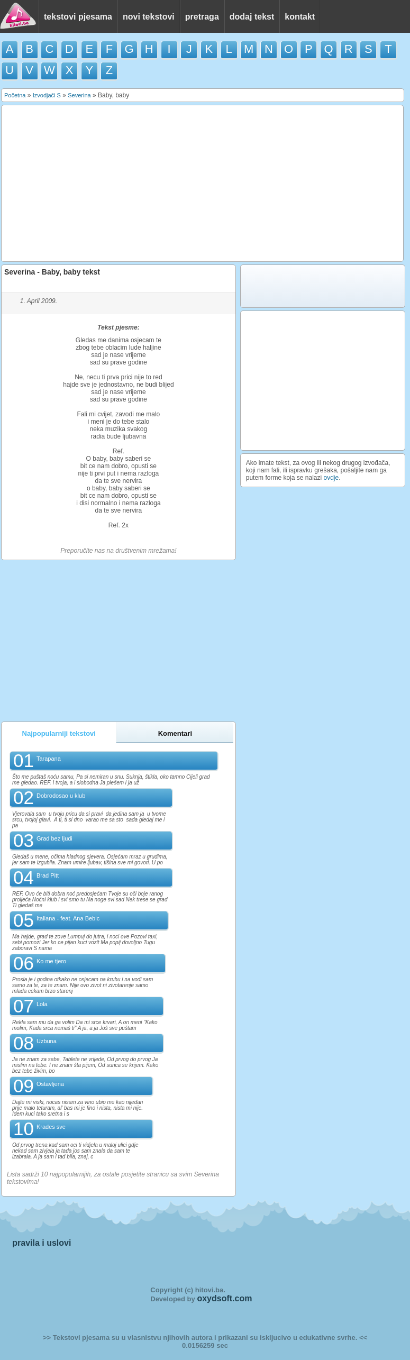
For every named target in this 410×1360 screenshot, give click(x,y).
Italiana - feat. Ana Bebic (68, 918)
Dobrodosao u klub (61, 795)
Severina (79, 95)
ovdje (331, 477)
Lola (42, 1004)
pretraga (202, 16)
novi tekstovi (149, 16)
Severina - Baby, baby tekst (52, 272)
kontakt (300, 16)
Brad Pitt (48, 875)
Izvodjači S (47, 95)
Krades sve (51, 1127)
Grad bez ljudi (54, 838)
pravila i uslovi (41, 1242)
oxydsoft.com (224, 1298)
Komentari (175, 733)
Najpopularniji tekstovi (59, 733)
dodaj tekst (252, 16)
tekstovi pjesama (78, 16)
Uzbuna (47, 1041)
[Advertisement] (202, 183)
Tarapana (49, 758)
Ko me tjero (51, 961)
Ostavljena (50, 1084)
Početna (14, 95)
